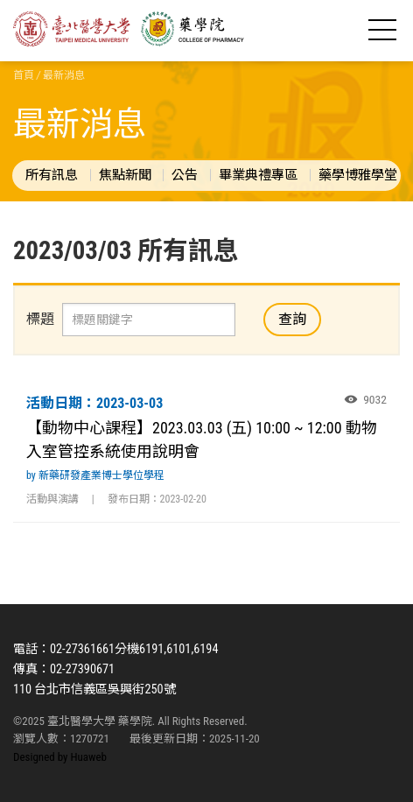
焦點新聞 (125, 175)
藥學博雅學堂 (357, 175)
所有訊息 (51, 175)
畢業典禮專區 (258, 175)
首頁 (23, 75)
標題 (40, 319)
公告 (185, 175)
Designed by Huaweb (60, 756)
